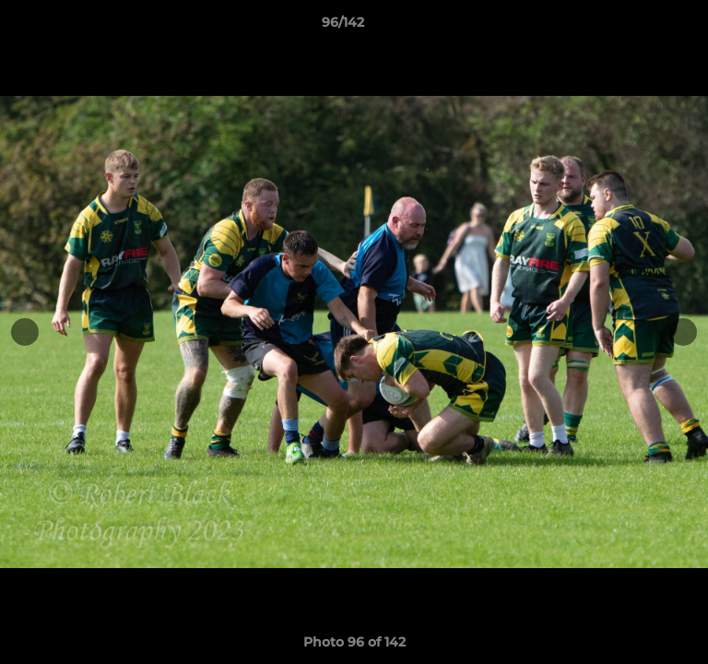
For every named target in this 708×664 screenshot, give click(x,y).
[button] (642, 26)
